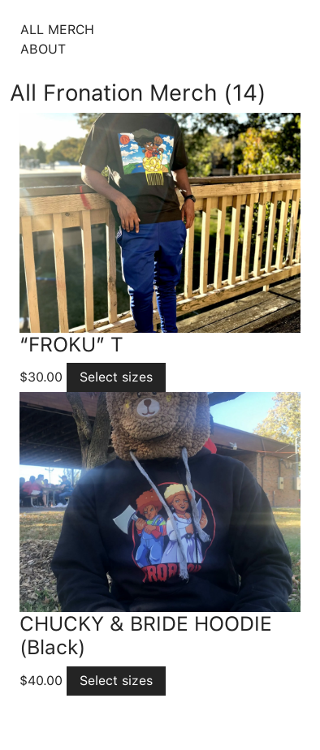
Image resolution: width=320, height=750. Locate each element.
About (43, 49)
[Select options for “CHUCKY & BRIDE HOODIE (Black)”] (116, 681)
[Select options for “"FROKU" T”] (116, 377)
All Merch (57, 29)
